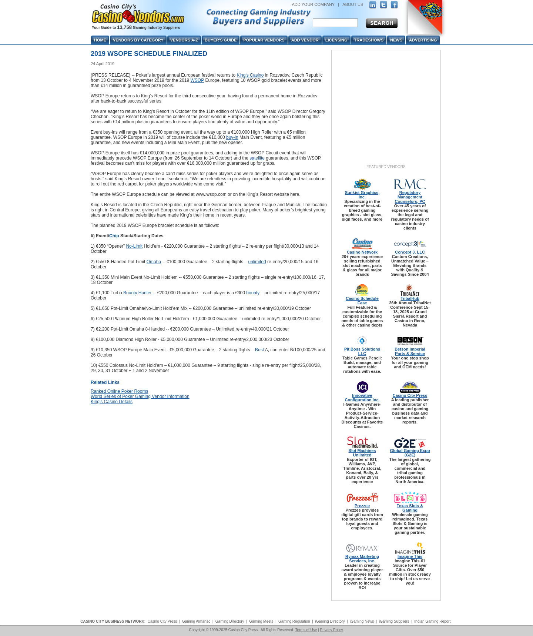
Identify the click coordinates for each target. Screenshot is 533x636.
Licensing (336, 40)
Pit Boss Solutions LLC (362, 351)
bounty (252, 292)
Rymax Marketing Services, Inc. (362, 558)
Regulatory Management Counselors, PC (410, 197)
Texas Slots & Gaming (410, 507)
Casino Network (362, 252)
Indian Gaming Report (432, 621)
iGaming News (362, 621)
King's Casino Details (112, 401)
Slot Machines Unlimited (362, 452)
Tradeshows (368, 40)
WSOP (197, 80)
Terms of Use (306, 630)
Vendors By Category (138, 40)
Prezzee (362, 505)
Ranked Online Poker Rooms (119, 391)
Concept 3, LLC (410, 252)
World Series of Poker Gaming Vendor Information (140, 396)
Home (100, 40)
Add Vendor (305, 40)
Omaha (154, 261)
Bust (259, 349)
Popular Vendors (263, 40)
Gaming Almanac (196, 621)
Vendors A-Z (184, 40)
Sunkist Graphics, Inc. (362, 194)
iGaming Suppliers (394, 621)
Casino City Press (410, 395)
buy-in (232, 137)
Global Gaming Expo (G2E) (410, 452)
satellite (257, 158)
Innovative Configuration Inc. (362, 397)
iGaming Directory (330, 621)
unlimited (257, 261)
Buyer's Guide (221, 40)
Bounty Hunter (137, 292)
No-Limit (134, 246)
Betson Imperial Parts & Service (410, 351)
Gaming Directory (229, 621)
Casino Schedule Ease (362, 300)
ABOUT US (352, 4)
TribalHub (409, 298)
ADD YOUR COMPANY (313, 4)
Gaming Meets (261, 621)
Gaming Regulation (294, 621)
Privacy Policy (331, 630)
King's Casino (250, 75)
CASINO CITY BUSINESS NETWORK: (112, 621)
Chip (114, 235)
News (396, 40)
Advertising (423, 40)
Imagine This (410, 556)
